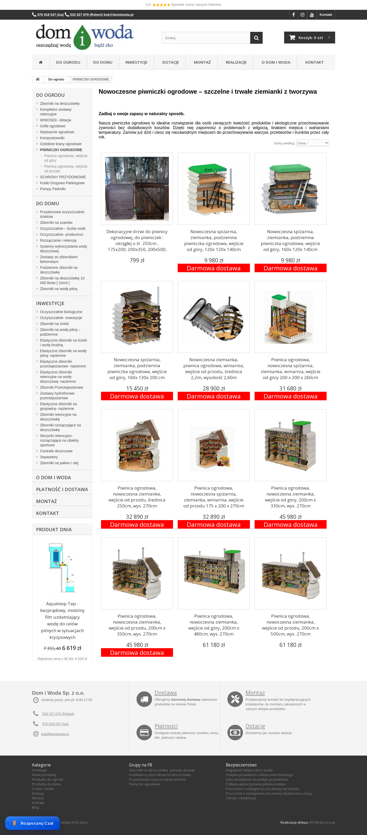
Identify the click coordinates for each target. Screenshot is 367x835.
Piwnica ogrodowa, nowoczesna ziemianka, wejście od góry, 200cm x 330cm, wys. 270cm (290, 497)
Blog (35, 807)
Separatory (49, 457)
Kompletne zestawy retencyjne (55, 111)
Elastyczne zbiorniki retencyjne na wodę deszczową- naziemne (58, 376)
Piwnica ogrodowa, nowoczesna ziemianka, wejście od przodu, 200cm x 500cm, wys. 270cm (290, 625)
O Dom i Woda (275, 62)
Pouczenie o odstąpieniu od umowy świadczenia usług (268, 793)
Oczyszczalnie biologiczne (61, 312)
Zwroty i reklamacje (241, 798)
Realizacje (235, 62)
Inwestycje (136, 62)
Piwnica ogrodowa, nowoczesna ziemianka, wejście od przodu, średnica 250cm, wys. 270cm (137, 497)
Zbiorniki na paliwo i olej (59, 463)
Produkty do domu (46, 784)
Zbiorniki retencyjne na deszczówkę (58, 416)
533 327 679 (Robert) (58, 714)
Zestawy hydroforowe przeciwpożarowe (57, 395)
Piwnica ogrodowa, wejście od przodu (66, 168)
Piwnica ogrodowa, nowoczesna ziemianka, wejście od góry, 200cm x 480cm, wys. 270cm (213, 625)
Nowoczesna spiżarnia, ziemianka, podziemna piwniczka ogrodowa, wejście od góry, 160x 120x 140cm (290, 240)
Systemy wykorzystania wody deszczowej (63, 248)
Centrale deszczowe (56, 451)
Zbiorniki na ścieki (54, 324)
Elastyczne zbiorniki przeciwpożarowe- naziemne (63, 363)
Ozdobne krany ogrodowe (61, 144)
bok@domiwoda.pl (55, 734)
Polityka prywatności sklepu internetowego (259, 774)
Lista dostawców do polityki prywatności (257, 779)
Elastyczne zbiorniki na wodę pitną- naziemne (63, 353)
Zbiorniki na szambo (56, 222)
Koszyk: (311, 37)
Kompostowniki (52, 138)
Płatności (166, 726)
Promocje (39, 770)
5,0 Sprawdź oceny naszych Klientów (183, 5)
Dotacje (169, 62)
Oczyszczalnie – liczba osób (62, 228)
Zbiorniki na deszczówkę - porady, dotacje (162, 770)
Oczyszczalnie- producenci (61, 234)
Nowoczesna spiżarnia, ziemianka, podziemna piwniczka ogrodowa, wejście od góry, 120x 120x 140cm (213, 240)
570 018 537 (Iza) (55, 724)
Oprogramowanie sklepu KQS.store (60, 822)
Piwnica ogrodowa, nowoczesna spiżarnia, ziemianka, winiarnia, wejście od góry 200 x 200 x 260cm (290, 368)
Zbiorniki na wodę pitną (58, 289)
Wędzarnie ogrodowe (57, 132)
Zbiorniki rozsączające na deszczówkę (60, 427)
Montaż (201, 62)
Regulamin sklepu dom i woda (249, 770)
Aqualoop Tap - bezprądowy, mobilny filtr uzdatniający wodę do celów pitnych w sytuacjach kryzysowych (62, 620)
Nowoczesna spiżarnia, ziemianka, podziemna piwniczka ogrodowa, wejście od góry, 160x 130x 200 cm (137, 368)
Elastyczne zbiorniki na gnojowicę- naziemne (58, 406)
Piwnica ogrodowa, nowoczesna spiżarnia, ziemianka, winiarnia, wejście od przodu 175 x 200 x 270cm (213, 497)
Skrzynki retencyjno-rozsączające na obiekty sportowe (59, 440)
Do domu (102, 62)
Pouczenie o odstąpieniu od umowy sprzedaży (262, 788)
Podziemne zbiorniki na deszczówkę (59, 269)
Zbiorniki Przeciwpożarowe (61, 387)
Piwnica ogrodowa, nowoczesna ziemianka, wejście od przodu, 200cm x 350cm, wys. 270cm (137, 625)
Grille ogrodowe (53, 126)
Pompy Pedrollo (53, 189)
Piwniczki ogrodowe (144, 784)
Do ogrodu (68, 62)
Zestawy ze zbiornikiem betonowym (59, 259)
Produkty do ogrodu (47, 779)
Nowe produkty (44, 774)
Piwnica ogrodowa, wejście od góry (66, 158)
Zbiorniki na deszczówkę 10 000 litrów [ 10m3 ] (62, 280)
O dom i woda (43, 788)
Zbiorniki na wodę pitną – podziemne (60, 332)
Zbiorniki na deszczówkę (60, 103)
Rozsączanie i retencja (58, 240)
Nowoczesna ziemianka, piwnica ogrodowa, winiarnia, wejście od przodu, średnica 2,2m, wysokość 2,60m (213, 368)
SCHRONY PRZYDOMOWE (63, 177)
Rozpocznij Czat (32, 823)
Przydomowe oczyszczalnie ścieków (62, 214)
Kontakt (326, 15)
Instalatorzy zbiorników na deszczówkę (160, 774)
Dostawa (166, 692)
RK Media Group (322, 822)
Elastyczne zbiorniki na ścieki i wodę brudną (63, 342)
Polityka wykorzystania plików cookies (256, 784)
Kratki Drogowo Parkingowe (62, 183)
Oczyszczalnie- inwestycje (61, 318)
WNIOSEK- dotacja (55, 120)
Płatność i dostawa (62, 489)
